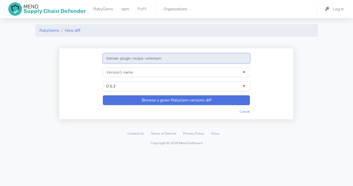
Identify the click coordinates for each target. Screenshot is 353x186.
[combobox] (171, 72)
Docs (215, 133)
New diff (72, 30)
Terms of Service (164, 133)
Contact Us (136, 133)
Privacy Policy (194, 133)
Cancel (245, 111)
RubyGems (49, 30)
